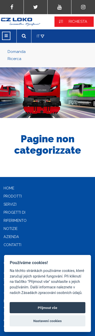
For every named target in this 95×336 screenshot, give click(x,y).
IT (38, 36)
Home (9, 188)
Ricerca (14, 58)
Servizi (10, 204)
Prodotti (13, 196)
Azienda (11, 237)
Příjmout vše (47, 308)
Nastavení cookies (47, 321)
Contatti (12, 245)
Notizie (10, 229)
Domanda (17, 51)
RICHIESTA (78, 21)
